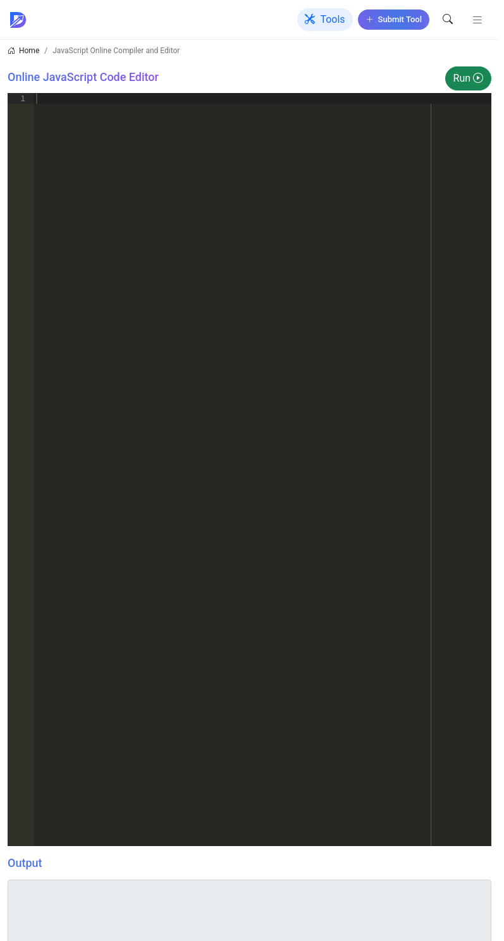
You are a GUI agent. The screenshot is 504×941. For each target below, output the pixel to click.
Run (468, 78)
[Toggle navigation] (477, 19)
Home (29, 50)
